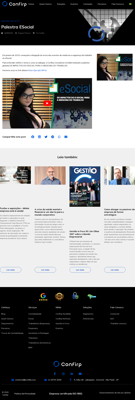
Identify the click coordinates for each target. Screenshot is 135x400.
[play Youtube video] (47, 103)
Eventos (74, 4)
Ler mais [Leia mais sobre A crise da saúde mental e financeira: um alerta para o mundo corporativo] (45, 270)
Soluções (61, 4)
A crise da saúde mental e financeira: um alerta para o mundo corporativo (49, 212)
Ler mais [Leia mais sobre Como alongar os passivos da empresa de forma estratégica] (115, 270)
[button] (32, 137)
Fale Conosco (118, 4)
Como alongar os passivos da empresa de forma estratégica (119, 212)
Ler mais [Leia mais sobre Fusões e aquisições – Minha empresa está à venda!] (11, 270)
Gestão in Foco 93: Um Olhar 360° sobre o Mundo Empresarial (84, 234)
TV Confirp (40, 33)
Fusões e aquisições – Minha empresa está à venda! (14, 209)
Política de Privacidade (24, 394)
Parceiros (102, 4)
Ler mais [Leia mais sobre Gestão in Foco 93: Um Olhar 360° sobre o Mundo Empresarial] (80, 270)
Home (31, 4)
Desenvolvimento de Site (109, 393)
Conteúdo (87, 4)
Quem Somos (45, 4)
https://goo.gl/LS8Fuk (37, 70)
